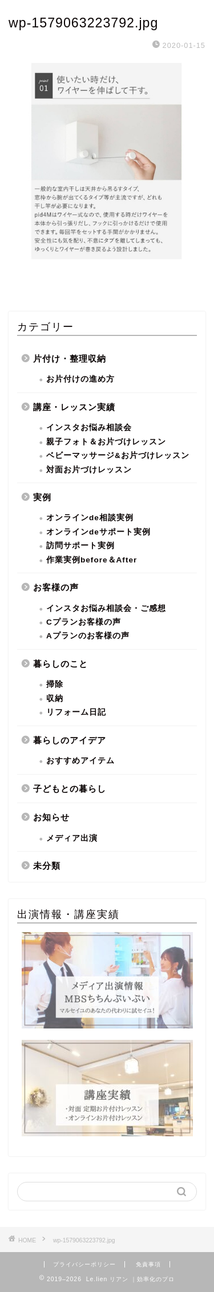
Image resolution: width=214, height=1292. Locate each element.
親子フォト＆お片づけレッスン (106, 442)
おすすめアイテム (80, 760)
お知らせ (51, 817)
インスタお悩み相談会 (89, 427)
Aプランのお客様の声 (88, 635)
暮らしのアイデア (69, 740)
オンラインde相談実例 (90, 517)
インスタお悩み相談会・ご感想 (106, 608)
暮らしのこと (60, 664)
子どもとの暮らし (69, 788)
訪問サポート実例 (80, 545)
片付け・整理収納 (69, 358)
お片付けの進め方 (80, 379)
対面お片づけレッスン (89, 469)
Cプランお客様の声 (83, 622)
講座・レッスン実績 (74, 407)
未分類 (46, 865)
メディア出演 (72, 838)
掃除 (54, 684)
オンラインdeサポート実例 (98, 532)
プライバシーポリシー (84, 1264)
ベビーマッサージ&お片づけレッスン (117, 455)
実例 (42, 497)
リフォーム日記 (76, 712)
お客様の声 (56, 587)
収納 (54, 698)
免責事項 (148, 1264)
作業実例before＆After (91, 560)
